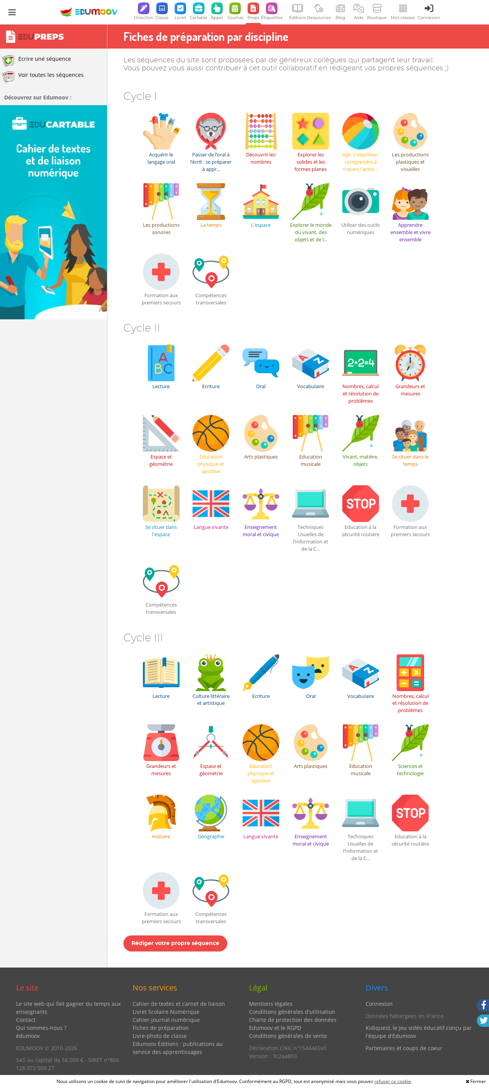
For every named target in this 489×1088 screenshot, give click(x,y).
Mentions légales (271, 1003)
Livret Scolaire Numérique (166, 1011)
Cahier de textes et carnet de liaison (179, 1003)
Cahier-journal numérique (166, 1019)
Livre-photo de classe (160, 1035)
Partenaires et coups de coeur (404, 1048)
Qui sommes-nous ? (41, 1027)
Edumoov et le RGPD (275, 1027)
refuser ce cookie (392, 1081)
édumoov (28, 1035)
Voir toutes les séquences (43, 77)
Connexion (379, 1003)
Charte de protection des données (293, 1019)
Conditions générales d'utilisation (292, 1011)
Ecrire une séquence (36, 61)
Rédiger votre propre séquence (175, 943)
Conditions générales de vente (288, 1035)
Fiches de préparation (161, 1027)
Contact (26, 1019)
